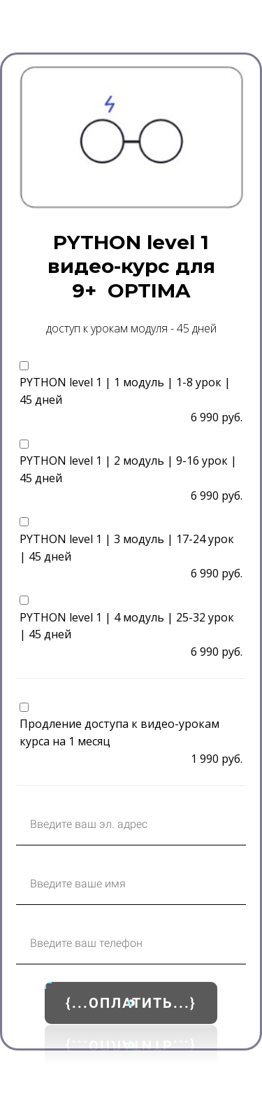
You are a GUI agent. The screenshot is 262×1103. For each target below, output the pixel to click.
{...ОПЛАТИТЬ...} (131, 1003)
